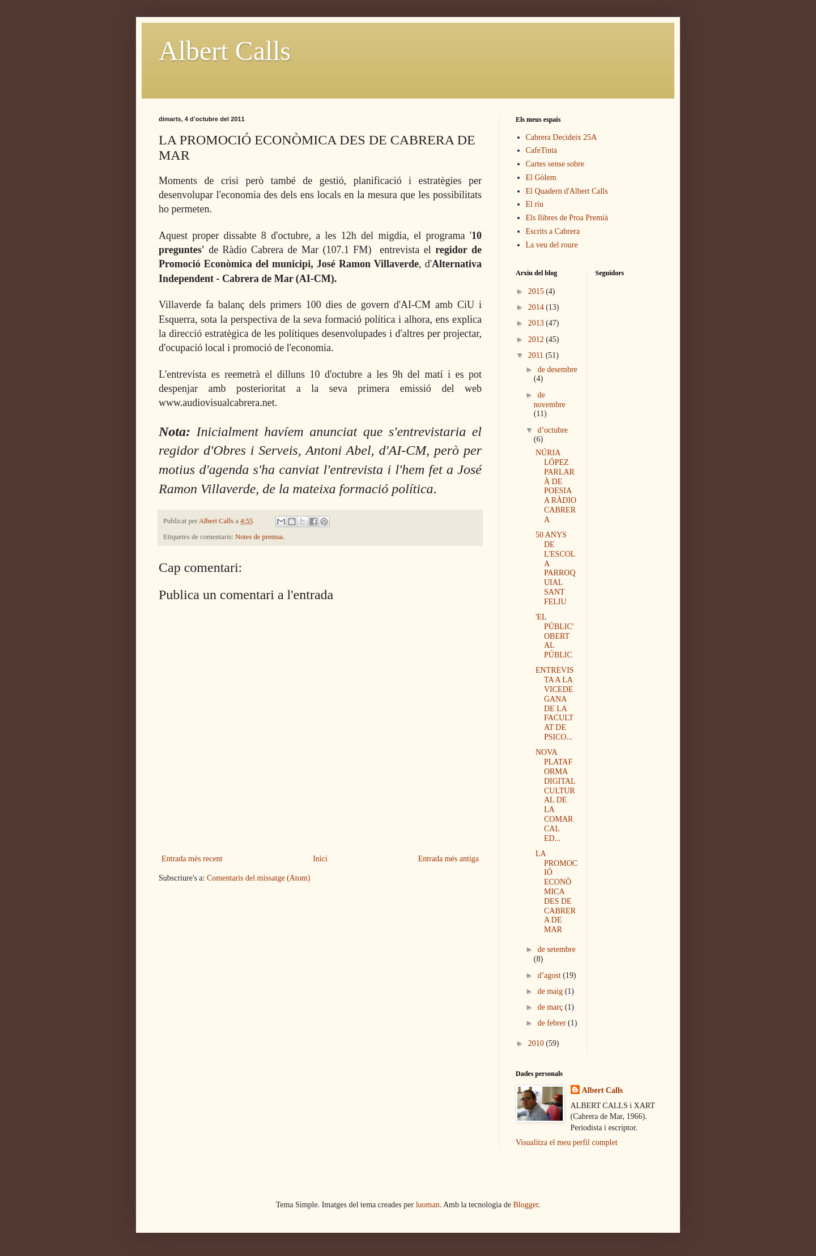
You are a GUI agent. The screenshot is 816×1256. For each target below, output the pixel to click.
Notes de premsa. (259, 537)
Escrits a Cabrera (553, 231)
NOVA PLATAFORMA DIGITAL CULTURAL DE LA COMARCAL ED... (555, 795)
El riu (535, 204)
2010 (537, 1043)
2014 (537, 307)
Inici (320, 859)
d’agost (550, 975)
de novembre (550, 400)
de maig (550, 991)
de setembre (556, 949)
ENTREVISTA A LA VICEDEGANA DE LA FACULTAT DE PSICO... (555, 703)
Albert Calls (225, 51)
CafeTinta (541, 150)
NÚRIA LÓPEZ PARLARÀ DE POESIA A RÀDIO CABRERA (556, 486)
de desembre (557, 369)
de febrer (552, 1023)
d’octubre (552, 430)
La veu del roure (552, 245)
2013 (537, 323)
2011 (537, 355)
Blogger (525, 1205)
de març (550, 1007)
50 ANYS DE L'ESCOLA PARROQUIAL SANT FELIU (556, 568)
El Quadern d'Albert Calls (567, 191)
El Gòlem (541, 177)
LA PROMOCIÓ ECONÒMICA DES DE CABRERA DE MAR (556, 891)
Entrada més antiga (448, 859)
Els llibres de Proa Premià (567, 217)
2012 (537, 339)
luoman (428, 1205)
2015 (537, 291)
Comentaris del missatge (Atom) (258, 878)
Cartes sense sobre (555, 164)
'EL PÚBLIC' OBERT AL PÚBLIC (554, 636)
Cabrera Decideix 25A (561, 137)
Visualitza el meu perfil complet (567, 1142)
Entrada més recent (192, 859)
